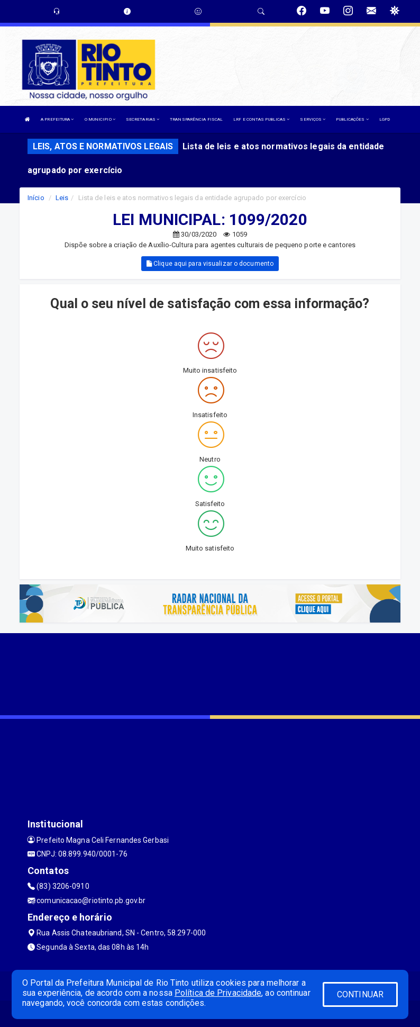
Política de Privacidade (218, 993)
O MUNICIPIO (100, 119)
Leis (62, 198)
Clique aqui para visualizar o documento (210, 263)
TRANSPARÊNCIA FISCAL (196, 119)
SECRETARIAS (142, 119)
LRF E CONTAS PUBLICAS (261, 119)
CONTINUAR (360, 994)
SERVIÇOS (312, 119)
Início (36, 198)
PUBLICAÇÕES (352, 119)
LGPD (384, 119)
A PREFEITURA (57, 119)
